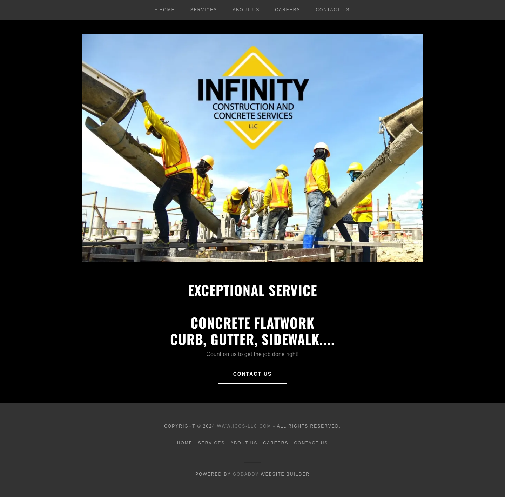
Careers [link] (287, 9)
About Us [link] (246, 9)
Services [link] (203, 9)
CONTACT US (252, 374)
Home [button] (185, 443)
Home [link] (167, 9)
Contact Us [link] (333, 9)
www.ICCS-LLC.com (244, 426)
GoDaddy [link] (246, 474)
